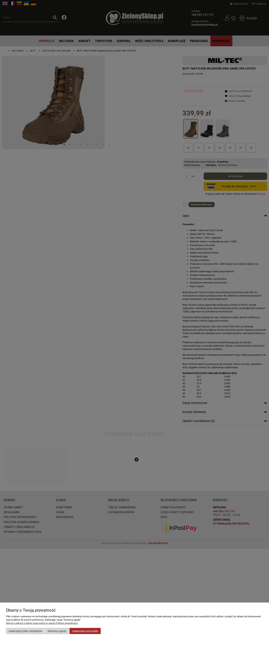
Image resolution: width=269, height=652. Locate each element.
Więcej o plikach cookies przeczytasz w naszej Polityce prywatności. (42, 623)
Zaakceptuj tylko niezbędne (25, 631)
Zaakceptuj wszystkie (85, 631)
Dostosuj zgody (57, 631)
